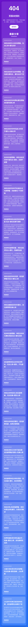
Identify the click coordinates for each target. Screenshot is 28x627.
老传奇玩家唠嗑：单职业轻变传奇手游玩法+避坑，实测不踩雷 (14, 160)
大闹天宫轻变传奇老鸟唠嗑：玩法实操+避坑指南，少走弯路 (14, 571)
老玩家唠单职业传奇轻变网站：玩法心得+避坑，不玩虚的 (13, 364)
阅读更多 (6, 61)
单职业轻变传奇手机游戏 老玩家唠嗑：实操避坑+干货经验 (13, 190)
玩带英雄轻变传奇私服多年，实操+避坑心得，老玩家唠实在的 (14, 540)
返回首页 (14, 26)
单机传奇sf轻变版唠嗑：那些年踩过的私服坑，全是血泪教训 (14, 509)
